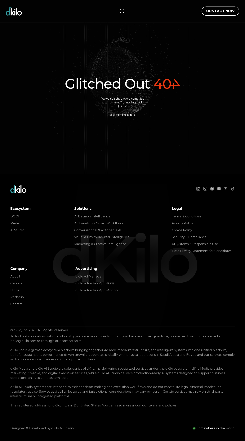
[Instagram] (205, 189)
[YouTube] (219, 189)
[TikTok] (233, 189)
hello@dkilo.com (23, 341)
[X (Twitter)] (226, 189)
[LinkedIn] (198, 189)
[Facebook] (212, 189)
